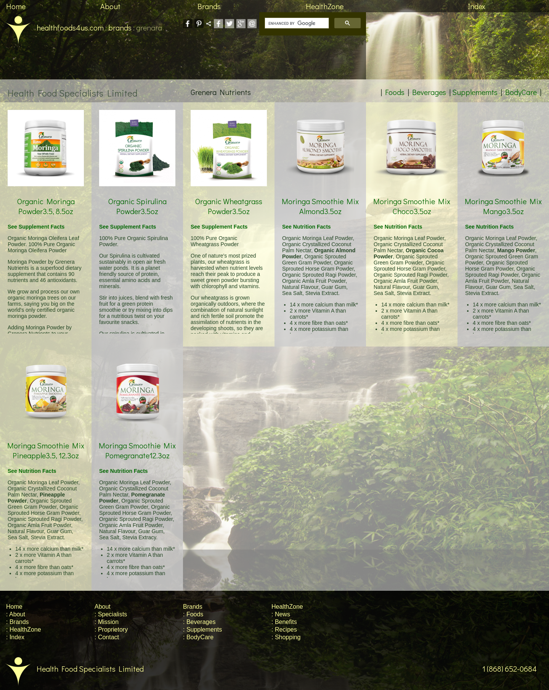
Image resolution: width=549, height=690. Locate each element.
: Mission (107, 622)
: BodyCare (198, 637)
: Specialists (111, 614)
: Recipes (284, 629)
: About (15, 614)
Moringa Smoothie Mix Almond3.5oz (320, 197)
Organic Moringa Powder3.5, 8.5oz (46, 197)
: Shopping (286, 637)
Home (16, 6)
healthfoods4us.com (52, 27)
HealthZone (325, 6)
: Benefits (284, 622)
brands (120, 27)
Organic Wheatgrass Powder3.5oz (229, 197)
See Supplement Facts (36, 227)
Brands (209, 6)
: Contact (107, 637)
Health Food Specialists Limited (72, 669)
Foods (395, 92)
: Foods (193, 614)
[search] (296, 23)
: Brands (17, 622)
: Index (15, 637)
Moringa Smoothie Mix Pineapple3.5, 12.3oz (45, 441)
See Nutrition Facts (306, 227)
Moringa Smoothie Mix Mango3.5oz (503, 197)
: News (280, 614)
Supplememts (475, 92)
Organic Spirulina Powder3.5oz (137, 197)
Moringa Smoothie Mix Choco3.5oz (411, 197)
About (110, 6)
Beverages (429, 92)
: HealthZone (23, 629)
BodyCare (521, 92)
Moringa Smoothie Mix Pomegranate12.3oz (137, 441)
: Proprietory (111, 629)
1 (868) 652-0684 (515, 669)
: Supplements (202, 629)
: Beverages (199, 622)
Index (476, 6)
